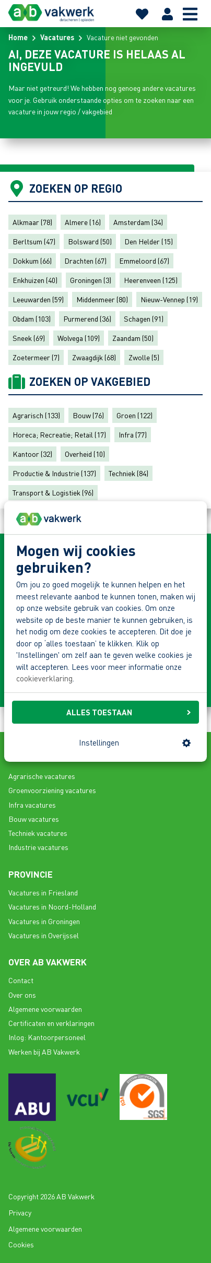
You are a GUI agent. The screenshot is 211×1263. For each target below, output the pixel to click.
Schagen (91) (143, 318)
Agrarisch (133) (36, 415)
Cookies (21, 1244)
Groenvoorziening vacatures (52, 790)
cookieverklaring (44, 679)
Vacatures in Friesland (43, 892)
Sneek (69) (29, 338)
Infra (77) (133, 434)
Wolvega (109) (78, 338)
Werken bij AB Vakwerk (44, 1051)
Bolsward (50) (90, 241)
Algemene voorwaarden (45, 1008)
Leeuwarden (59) (38, 299)
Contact (20, 980)
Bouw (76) (88, 415)
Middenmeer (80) (102, 299)
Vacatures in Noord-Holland (52, 906)
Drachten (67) (85, 260)
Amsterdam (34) (138, 222)
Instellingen (135, 742)
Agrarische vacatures (41, 776)
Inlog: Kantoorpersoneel (47, 1037)
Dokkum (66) (32, 260)
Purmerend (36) (87, 318)
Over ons (22, 994)
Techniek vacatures (37, 832)
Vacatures (57, 37)
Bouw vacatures (33, 818)
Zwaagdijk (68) (94, 357)
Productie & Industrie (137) (54, 473)
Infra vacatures (32, 804)
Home (18, 37)
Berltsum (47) (34, 241)
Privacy (19, 1212)
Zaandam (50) (133, 338)
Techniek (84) (128, 473)
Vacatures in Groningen (44, 921)
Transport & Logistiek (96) (53, 492)
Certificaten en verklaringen (51, 1023)
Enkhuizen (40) (35, 280)
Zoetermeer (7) (36, 357)
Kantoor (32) (32, 453)
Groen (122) (134, 415)
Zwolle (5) (143, 357)
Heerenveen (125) (151, 280)
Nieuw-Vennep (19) (169, 299)
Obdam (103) (32, 318)
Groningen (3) (90, 280)
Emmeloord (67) (144, 260)
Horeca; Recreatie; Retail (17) (59, 434)
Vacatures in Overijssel (43, 935)
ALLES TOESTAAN (128, 712)
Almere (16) (83, 222)
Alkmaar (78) (32, 222)
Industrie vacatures (38, 847)
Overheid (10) (85, 453)
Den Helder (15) (148, 241)
